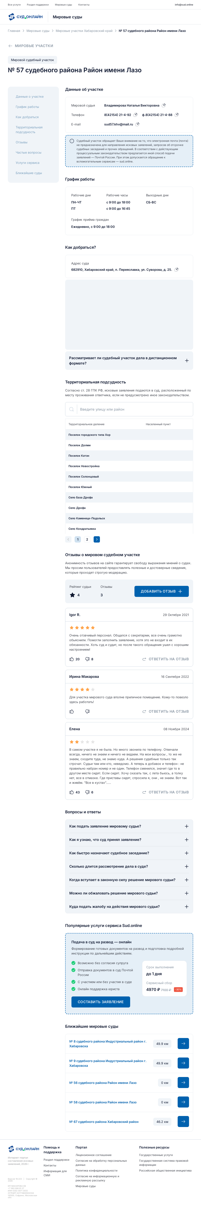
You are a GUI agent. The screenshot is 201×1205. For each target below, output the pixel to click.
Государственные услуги (156, 1155)
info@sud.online (184, 4)
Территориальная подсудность (29, 129)
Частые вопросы (28, 152)
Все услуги (14, 4)
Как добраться (27, 117)
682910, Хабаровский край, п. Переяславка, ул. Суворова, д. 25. (121, 270)
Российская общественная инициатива (165, 1170)
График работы (27, 107)
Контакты (84, 4)
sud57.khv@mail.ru (118, 124)
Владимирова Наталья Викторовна (131, 105)
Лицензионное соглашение (93, 1155)
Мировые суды (63, 4)
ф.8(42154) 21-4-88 (157, 115)
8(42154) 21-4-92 (117, 115)
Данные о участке (30, 96)
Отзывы (21, 142)
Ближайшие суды (29, 173)
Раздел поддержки (38, 4)
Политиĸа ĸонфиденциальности (96, 1170)
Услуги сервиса (27, 163)
